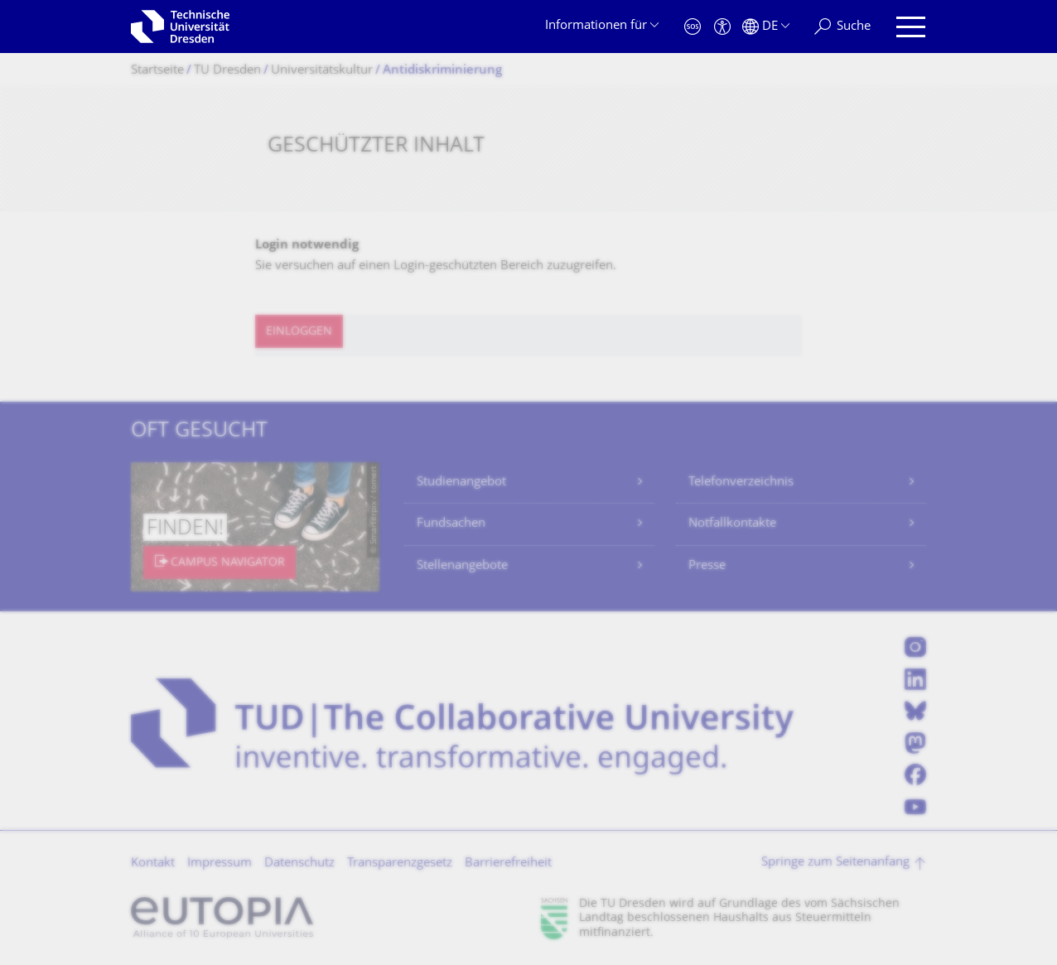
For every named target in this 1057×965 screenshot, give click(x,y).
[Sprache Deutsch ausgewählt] (765, 27)
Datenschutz (299, 863)
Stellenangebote (462, 566)
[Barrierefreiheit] (722, 27)
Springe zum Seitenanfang (835, 862)
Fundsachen (451, 524)
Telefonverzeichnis (741, 482)
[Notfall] (692, 27)
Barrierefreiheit (508, 863)
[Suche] (842, 27)
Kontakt (153, 863)
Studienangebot (461, 482)
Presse (707, 566)
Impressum (219, 863)
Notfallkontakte (732, 524)
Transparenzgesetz (399, 863)
